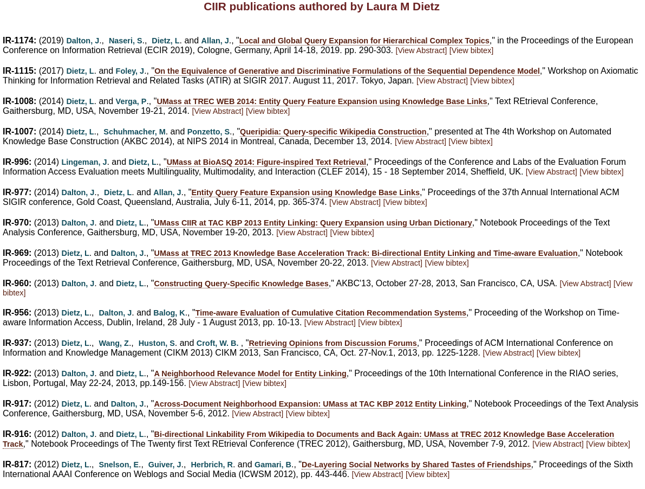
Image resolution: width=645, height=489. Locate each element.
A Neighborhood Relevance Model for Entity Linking (250, 373)
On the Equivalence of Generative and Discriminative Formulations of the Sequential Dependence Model (347, 71)
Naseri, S (125, 40)
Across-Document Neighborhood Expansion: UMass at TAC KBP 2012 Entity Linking (310, 404)
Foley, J (130, 71)
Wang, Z (113, 343)
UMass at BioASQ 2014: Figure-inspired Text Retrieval (266, 162)
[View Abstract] (421, 50)
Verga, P (131, 101)
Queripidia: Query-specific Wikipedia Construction (333, 131)
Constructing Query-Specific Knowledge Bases (241, 283)
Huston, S (157, 343)
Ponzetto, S (208, 131)
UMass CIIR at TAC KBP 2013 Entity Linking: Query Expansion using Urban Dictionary (313, 222)
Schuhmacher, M (134, 131)
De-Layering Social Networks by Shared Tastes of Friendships (416, 464)
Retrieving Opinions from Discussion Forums (332, 343)
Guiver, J (164, 464)
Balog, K (169, 312)
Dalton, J (82, 40)
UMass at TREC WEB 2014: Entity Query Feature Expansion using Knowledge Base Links (322, 101)
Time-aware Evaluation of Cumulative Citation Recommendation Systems (331, 312)
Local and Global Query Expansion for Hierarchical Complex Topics (364, 40)
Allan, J (215, 40)
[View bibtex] (471, 50)
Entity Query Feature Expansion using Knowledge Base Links (305, 192)
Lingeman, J (84, 162)
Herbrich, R (212, 464)
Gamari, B (273, 464)
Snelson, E (119, 464)
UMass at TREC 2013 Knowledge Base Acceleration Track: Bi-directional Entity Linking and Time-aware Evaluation (366, 253)
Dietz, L (165, 40)
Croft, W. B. (218, 343)
